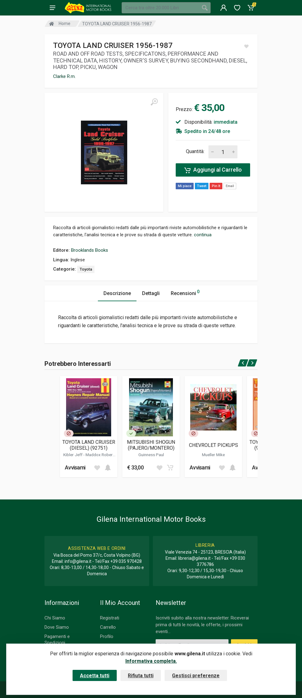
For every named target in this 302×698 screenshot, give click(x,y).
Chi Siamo (54, 618)
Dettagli (151, 293)
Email (230, 186)
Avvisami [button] (75, 467)
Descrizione (117, 293)
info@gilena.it (78, 561)
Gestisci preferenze (196, 676)
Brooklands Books (89, 250)
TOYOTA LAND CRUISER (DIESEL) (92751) (88, 445)
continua (203, 235)
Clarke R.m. (64, 76)
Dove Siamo (56, 627)
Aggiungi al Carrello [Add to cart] (213, 169)
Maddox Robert (100, 454)
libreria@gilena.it (194, 558)
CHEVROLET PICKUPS (213, 445)
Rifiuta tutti (140, 676)
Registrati (109, 618)
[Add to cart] (107, 467)
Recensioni (185, 292)
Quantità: (195, 151)
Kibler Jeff (73, 454)
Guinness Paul (151, 454)
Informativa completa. (151, 661)
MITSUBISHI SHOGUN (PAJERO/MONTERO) (151, 445)
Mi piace (184, 186)
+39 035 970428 (126, 561)
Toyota (86, 269)
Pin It (216, 186)
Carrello (108, 627)
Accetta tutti (94, 676)
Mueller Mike (213, 454)
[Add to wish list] (97, 467)
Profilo (106, 636)
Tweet (201, 186)
